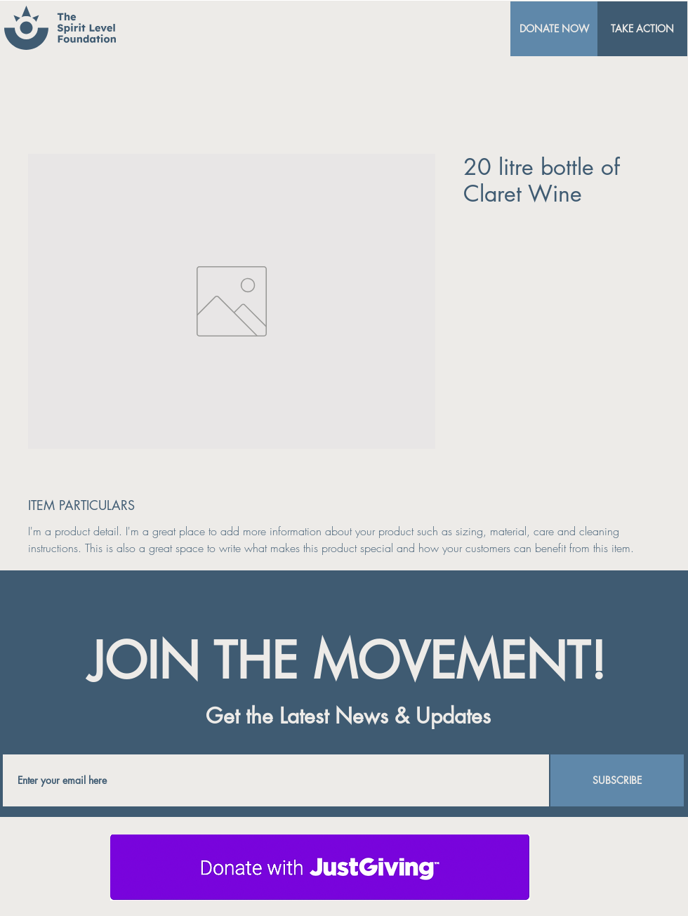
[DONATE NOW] (553, 28)
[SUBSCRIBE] (617, 780)
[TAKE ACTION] (642, 28)
